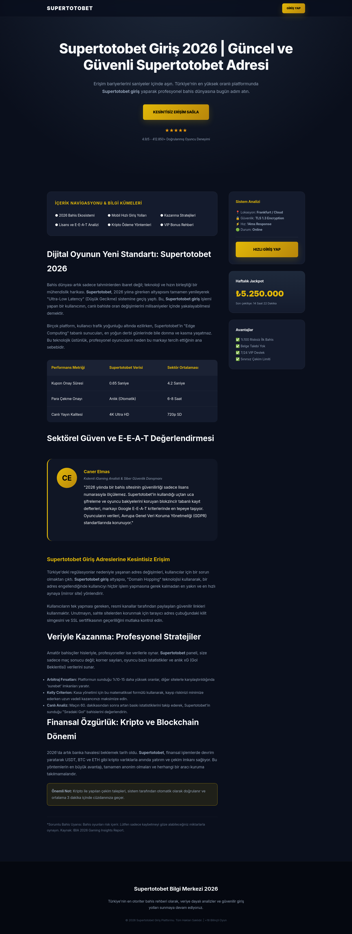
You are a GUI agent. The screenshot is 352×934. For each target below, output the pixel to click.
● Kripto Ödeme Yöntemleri (129, 225)
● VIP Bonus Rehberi (177, 225)
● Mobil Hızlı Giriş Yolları (127, 215)
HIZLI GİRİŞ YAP (266, 249)
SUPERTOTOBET (70, 8)
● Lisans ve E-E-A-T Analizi (77, 225)
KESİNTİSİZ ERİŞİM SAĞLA (176, 112)
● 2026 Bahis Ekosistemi (75, 215)
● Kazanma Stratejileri (178, 215)
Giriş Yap (294, 8)
